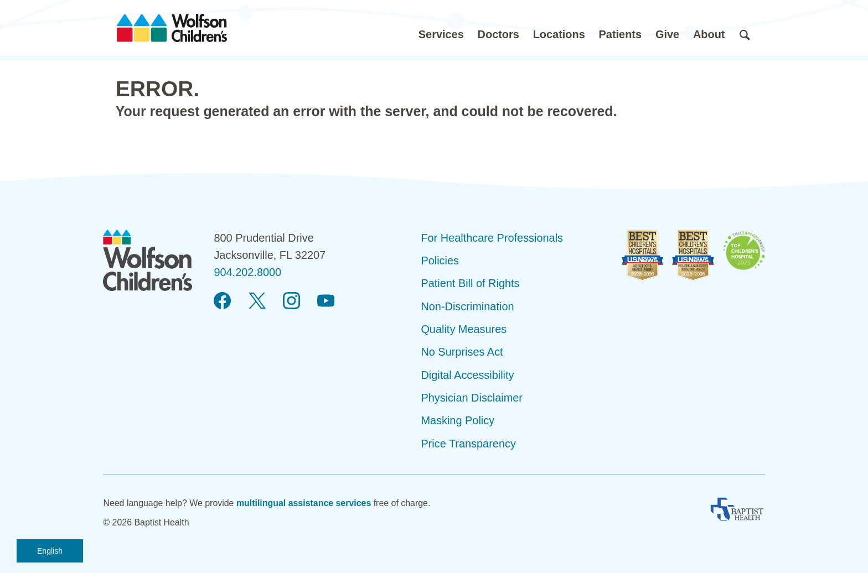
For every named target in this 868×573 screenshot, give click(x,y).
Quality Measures (464, 329)
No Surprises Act (462, 352)
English (50, 550)
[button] (441, 28)
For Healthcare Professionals (492, 238)
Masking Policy (457, 420)
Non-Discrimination (467, 306)
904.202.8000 (247, 272)
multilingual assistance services (303, 503)
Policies (440, 260)
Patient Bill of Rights (470, 283)
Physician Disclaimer (472, 398)
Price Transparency (468, 443)
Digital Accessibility (467, 375)
